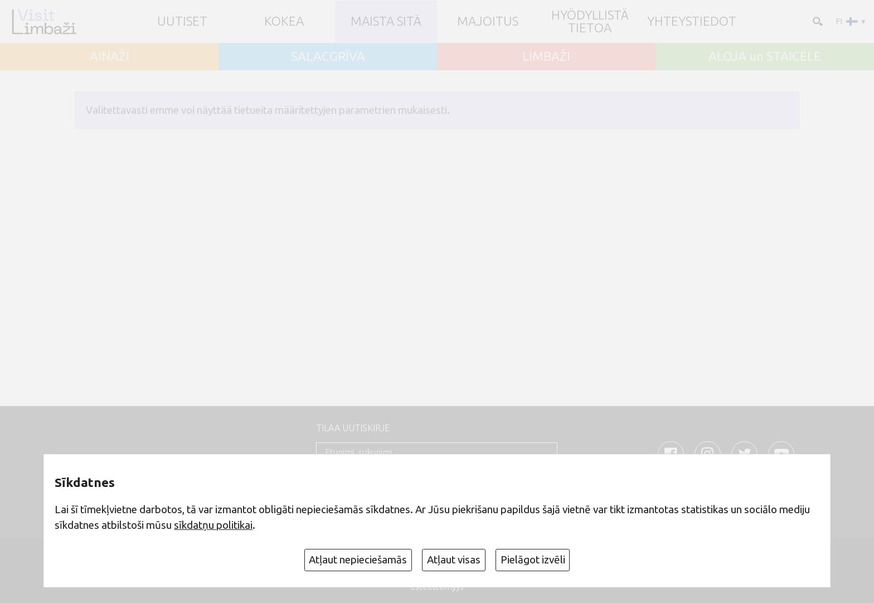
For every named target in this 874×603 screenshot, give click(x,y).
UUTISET (182, 21)
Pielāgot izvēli (533, 559)
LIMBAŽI (546, 56)
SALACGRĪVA (328, 56)
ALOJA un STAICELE (764, 56)
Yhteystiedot (691, 21)
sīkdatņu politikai (213, 525)
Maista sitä (386, 21)
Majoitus (487, 21)
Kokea (284, 21)
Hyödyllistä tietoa (590, 21)
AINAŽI (109, 56)
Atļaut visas (453, 559)
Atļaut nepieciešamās (358, 559)
